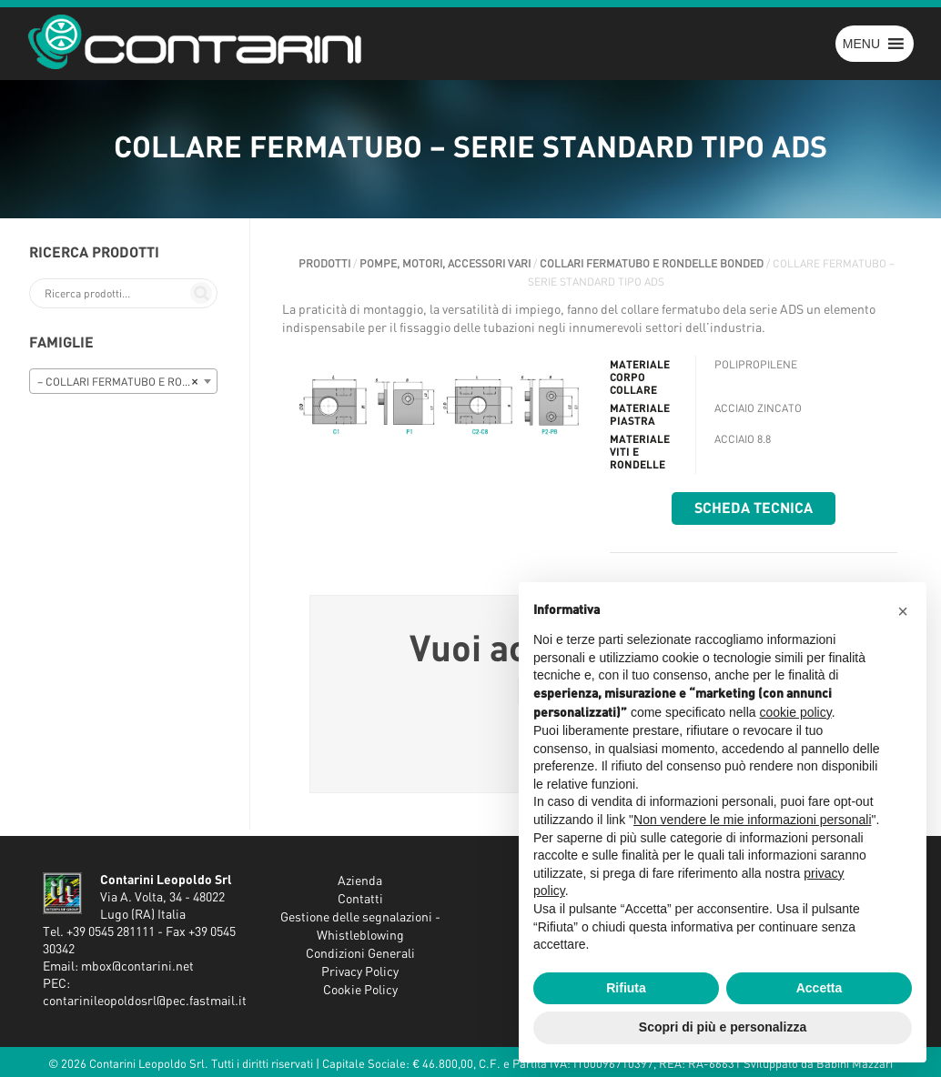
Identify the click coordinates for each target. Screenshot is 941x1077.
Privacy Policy (360, 972)
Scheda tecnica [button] (753, 508)
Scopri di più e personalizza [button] (722, 1027)
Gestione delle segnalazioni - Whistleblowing (360, 926)
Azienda (360, 881)
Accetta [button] (819, 988)
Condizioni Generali (360, 954)
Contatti (360, 899)
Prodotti (324, 263)
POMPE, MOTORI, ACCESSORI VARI (445, 263)
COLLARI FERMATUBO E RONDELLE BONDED (652, 263)
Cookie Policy (360, 990)
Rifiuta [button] (626, 988)
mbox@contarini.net (137, 967)
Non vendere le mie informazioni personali (752, 819)
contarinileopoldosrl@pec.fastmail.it (145, 1001)
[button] (861, 43)
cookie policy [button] (796, 712)
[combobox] (123, 381)
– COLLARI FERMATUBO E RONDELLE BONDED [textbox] (127, 382)
